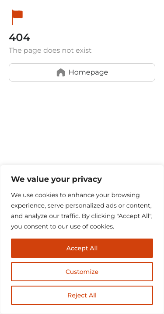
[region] (82, 239)
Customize (82, 272)
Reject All (82, 295)
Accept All (82, 248)
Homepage (82, 72)
